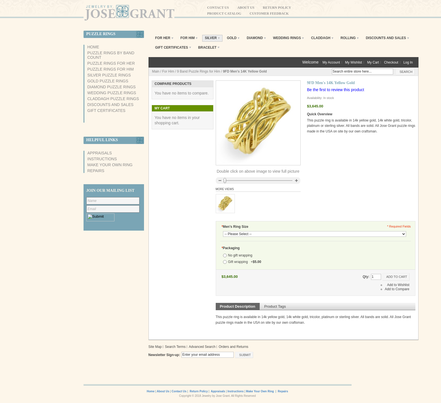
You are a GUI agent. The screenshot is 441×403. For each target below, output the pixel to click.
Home (93, 47)
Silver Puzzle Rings (109, 75)
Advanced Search (202, 347)
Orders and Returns (233, 347)
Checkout (391, 62)
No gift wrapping (240, 255)
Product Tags (275, 306)
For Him (168, 71)
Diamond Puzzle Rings (111, 87)
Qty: (366, 277)
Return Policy (277, 8)
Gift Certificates (106, 110)
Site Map (155, 347)
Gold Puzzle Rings (107, 81)
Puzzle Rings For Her (111, 63)
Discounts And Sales (110, 104)
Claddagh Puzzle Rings (113, 98)
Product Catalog (224, 13)
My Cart (373, 62)
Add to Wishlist (398, 285)
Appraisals (99, 153)
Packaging (231, 248)
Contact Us (218, 8)
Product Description (237, 306)
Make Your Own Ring (110, 165)
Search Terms (175, 347)
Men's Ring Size (235, 227)
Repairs (95, 170)
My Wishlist (353, 62)
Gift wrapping (244, 262)
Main (155, 71)
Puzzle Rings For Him (110, 69)
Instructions (102, 159)
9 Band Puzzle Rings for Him (198, 71)
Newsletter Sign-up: (164, 355)
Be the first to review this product (335, 89)
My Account (331, 62)
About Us (246, 8)
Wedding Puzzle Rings (111, 93)
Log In (408, 62)
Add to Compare (397, 289)
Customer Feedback (269, 13)
